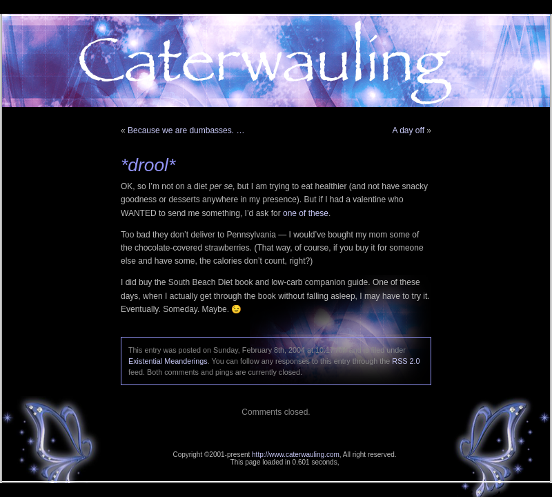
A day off (408, 130)
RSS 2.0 (406, 361)
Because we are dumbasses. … (186, 130)
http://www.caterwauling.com (295, 454)
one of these (305, 213)
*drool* (148, 165)
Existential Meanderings (168, 361)
